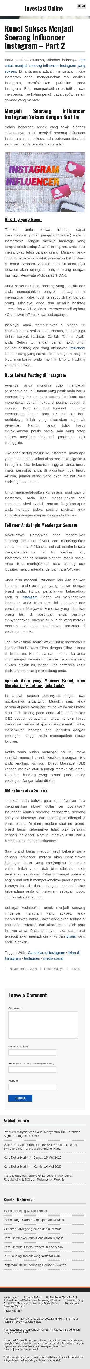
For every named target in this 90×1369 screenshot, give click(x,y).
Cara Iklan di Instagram (46, 952)
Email (31, 1063)
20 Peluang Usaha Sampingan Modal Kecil (34, 1220)
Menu (81, 6)
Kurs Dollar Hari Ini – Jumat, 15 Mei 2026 (32, 1157)
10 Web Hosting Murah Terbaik (25, 1211)
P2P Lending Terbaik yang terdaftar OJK (32, 1256)
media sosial (53, 958)
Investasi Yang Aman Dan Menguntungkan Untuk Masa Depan (43, 1302)
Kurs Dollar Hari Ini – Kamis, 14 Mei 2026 (33, 1166)
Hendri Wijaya (54, 969)
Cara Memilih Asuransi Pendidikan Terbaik (33, 1238)
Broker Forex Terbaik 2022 (61, 1297)
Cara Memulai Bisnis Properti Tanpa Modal (34, 1247)
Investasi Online (44, 8)
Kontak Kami (11, 1297)
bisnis (71, 936)
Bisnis (75, 969)
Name (18, 1046)
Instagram (29, 597)
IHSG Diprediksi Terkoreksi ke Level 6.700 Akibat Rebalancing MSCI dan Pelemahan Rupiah (38, 1177)
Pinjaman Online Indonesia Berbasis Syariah (35, 1265)
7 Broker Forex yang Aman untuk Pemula (32, 1229)
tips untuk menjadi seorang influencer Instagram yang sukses (45, 65)
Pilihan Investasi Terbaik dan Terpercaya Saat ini (32, 1300)
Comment (15, 1008)
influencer (77, 348)
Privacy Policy (32, 1297)
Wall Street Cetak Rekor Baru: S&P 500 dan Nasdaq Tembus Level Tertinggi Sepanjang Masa (40, 1146)
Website (13, 1080)
